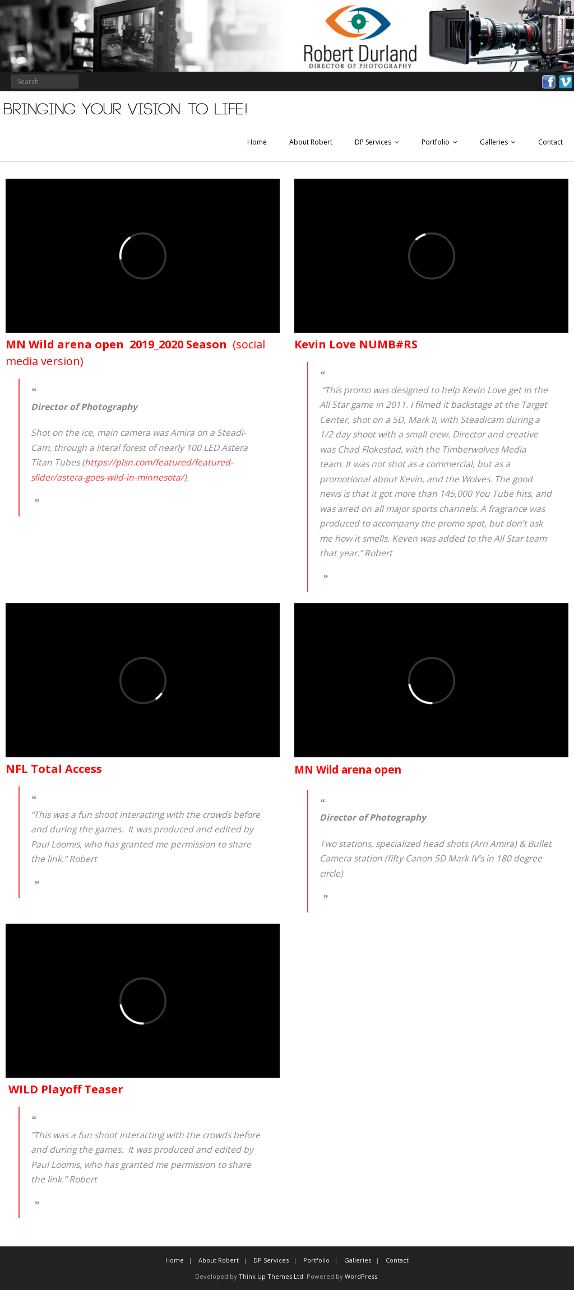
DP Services (373, 142)
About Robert (310, 142)
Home (257, 142)
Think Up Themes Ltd (271, 1276)
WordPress (361, 1276)
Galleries (494, 142)
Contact (550, 142)
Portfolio (436, 142)
